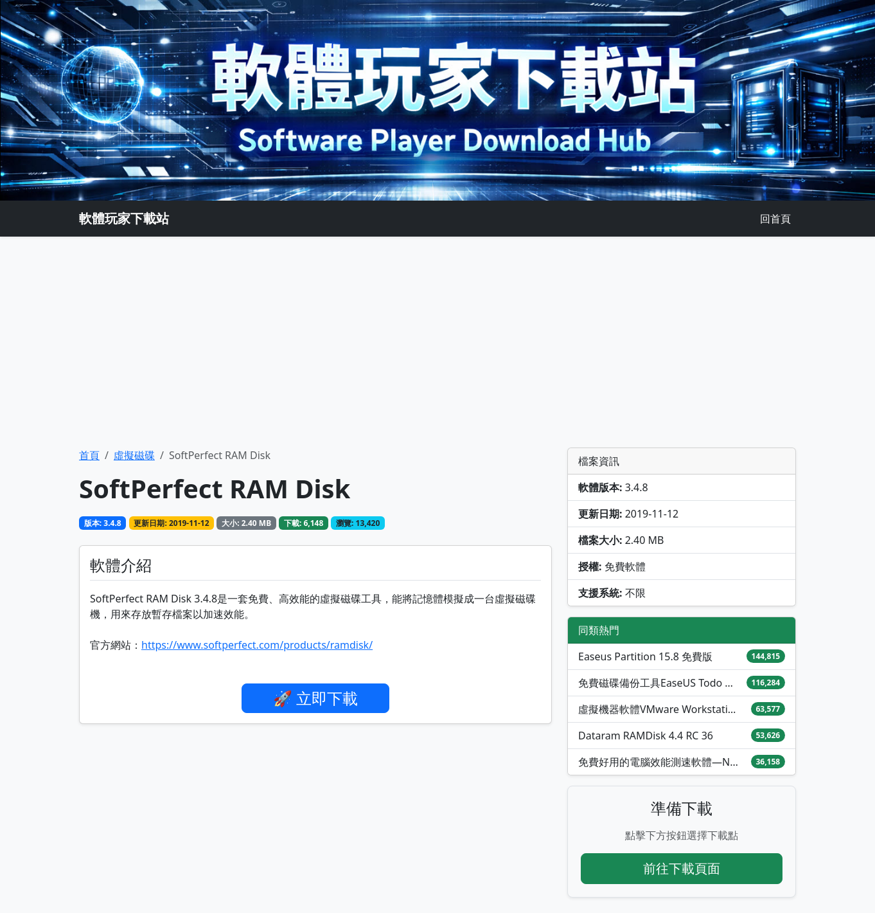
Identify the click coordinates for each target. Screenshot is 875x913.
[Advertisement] (437, 342)
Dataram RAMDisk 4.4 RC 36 (645, 735)
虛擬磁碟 (134, 455)
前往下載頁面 (681, 868)
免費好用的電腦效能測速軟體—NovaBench (658, 762)
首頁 (89, 455)
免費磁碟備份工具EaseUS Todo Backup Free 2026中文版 (658, 683)
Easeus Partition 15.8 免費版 (645, 656)
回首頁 (775, 219)
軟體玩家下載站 (124, 218)
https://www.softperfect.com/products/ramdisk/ (257, 645)
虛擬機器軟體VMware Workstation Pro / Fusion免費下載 (658, 709)
